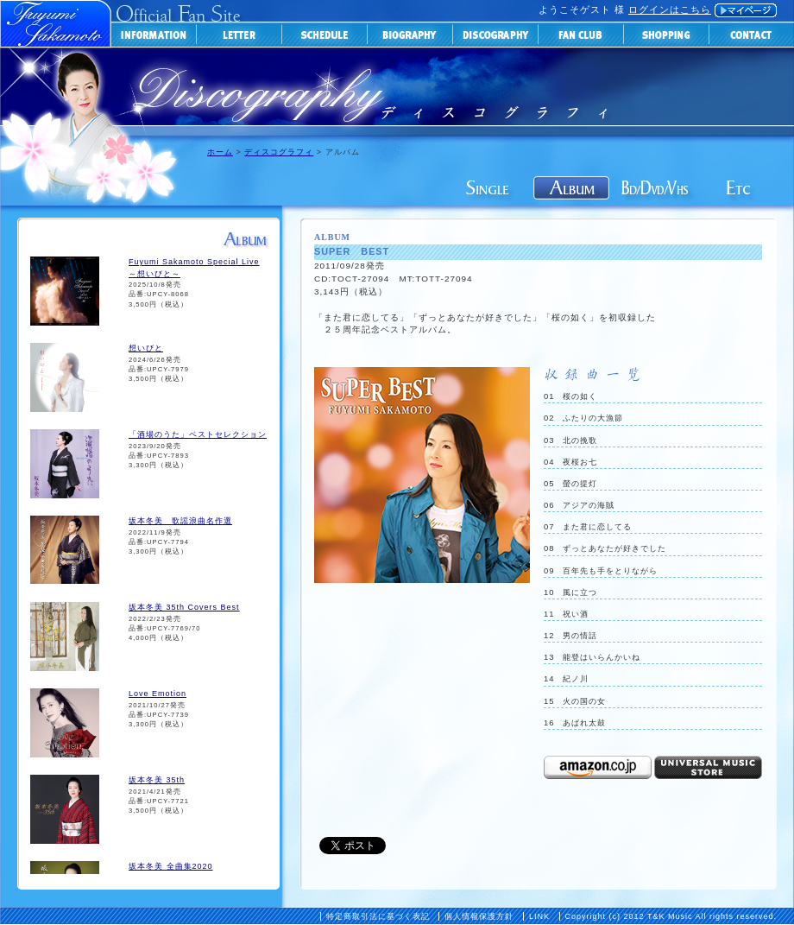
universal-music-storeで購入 (708, 767)
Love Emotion (157, 693)
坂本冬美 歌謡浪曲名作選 (180, 520)
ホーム (220, 152)
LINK (539, 916)
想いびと (146, 348)
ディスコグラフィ (278, 152)
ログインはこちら (669, 9)
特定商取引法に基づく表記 (378, 916)
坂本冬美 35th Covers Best (184, 607)
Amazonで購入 (598, 767)
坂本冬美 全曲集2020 (171, 866)
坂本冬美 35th (157, 780)
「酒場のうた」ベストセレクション (198, 434)
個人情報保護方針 (479, 916)
